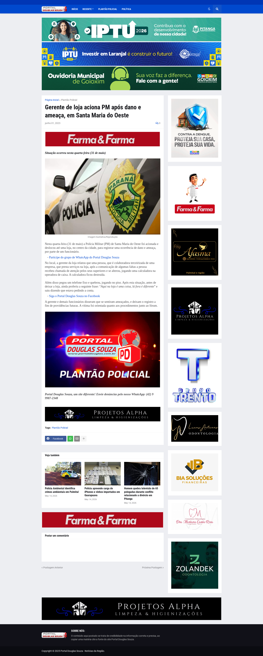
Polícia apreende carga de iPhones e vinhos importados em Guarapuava (102, 492)
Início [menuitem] (75, 9)
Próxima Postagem (152, 567)
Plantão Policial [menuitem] (107, 9)
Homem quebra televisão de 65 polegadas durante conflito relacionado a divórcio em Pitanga (141, 493)
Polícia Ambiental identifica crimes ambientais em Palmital (62, 490)
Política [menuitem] (126, 9)
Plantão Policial (69, 100)
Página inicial (52, 100)
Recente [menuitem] (87, 9)
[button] (209, 9)
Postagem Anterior (53, 567)
